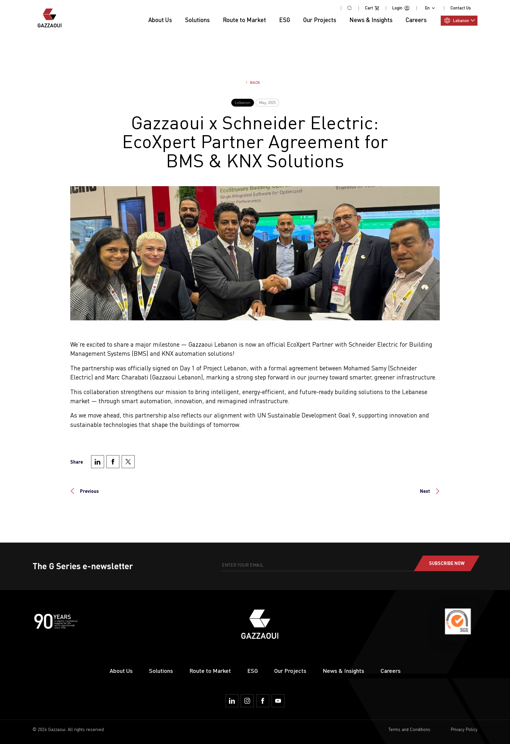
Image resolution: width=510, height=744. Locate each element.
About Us (160, 19)
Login (401, 8)
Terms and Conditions (409, 729)
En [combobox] (427, 8)
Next (425, 491)
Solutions (161, 670)
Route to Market (210, 670)
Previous (89, 491)
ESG (284, 19)
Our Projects (319, 19)
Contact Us (460, 7)
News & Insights (343, 670)
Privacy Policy (464, 729)
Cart (372, 8)
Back (255, 82)
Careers (391, 670)
